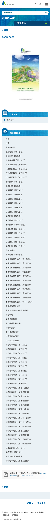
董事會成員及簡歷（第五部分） (19, 276)
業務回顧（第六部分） (15, 203)
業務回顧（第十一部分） (16, 224)
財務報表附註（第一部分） (17, 345)
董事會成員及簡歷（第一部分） (19, 259)
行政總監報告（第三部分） (17, 173)
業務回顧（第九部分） (15, 216)
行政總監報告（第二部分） (17, 169)
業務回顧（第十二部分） (16, 229)
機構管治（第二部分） (15, 452)
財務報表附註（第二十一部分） (19, 417)
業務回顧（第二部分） (15, 186)
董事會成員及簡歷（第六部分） (19, 280)
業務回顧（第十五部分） (16, 241)
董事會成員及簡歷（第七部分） (19, 284)
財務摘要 (9, 315)
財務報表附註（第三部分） (17, 353)
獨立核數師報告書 (13, 323)
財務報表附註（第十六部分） (18, 396)
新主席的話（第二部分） (16, 160)
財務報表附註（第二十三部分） (19, 426)
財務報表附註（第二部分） (17, 349)
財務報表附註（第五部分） (17, 362)
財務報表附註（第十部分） (17, 383)
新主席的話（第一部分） (16, 448)
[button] (32, 23)
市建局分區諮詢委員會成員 (17, 310)
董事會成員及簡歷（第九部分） (19, 293)
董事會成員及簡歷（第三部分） (19, 267)
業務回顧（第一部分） (15, 181)
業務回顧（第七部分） (15, 207)
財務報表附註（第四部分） (17, 357)
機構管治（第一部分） (15, 254)
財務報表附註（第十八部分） (18, 405)
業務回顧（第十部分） (15, 220)
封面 (7, 138)
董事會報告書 (11, 319)
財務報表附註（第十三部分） (18, 430)
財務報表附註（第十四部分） (18, 435)
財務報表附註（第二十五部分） (19, 443)
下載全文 (10, 120)
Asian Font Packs (26, 475)
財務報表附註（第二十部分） (18, 413)
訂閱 (30, 503)
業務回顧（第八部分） (15, 212)
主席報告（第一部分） (15, 151)
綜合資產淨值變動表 (14, 456)
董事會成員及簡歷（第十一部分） (20, 302)
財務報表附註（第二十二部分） (19, 422)
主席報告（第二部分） (15, 156)
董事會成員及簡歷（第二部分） (19, 263)
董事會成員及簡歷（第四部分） (19, 272)
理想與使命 (10, 250)
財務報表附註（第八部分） (17, 375)
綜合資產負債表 (12, 332)
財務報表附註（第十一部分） (18, 387)
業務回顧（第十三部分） (16, 233)
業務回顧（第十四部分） (16, 237)
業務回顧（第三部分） (15, 190)
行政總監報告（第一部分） (17, 164)
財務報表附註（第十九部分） (18, 409)
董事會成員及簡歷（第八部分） (19, 289)
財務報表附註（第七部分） (17, 370)
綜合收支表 (10, 327)
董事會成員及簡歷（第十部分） (19, 297)
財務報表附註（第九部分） (17, 379)
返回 (5, 30)
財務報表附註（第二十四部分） (19, 439)
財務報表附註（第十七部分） (18, 400)
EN (36, 4)
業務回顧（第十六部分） (16, 246)
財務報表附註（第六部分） (17, 366)
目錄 (7, 143)
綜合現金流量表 (12, 340)
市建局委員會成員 (13, 306)
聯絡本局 (42, 503)
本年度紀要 (10, 147)
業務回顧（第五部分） (15, 199)
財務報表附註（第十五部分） (18, 460)
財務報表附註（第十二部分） (18, 392)
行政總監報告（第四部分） (17, 177)
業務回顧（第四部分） (15, 194)
